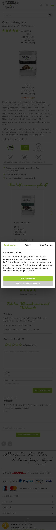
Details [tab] (28, 245)
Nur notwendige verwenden (28, 283)
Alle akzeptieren (28, 278)
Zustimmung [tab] (10, 245)
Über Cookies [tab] (45, 245)
